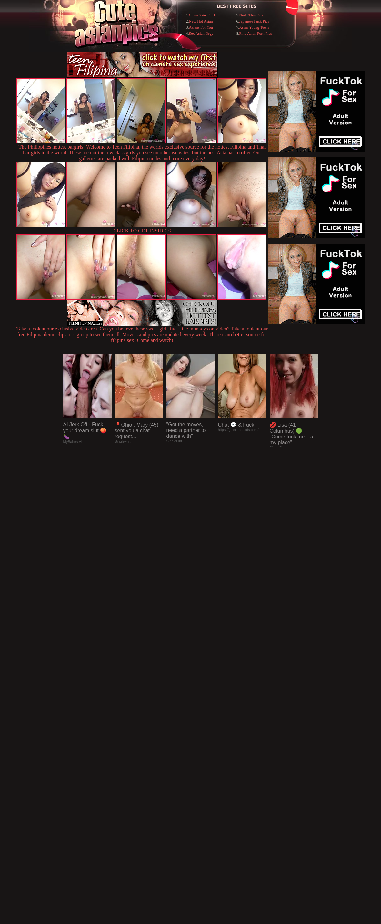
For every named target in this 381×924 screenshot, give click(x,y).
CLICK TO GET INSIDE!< (142, 230)
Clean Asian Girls (202, 15)
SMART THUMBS (202, 792)
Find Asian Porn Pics (255, 33)
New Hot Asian (201, 21)
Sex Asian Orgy (201, 33)
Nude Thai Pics (251, 15)
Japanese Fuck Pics (254, 21)
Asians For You (201, 27)
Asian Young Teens (254, 27)
